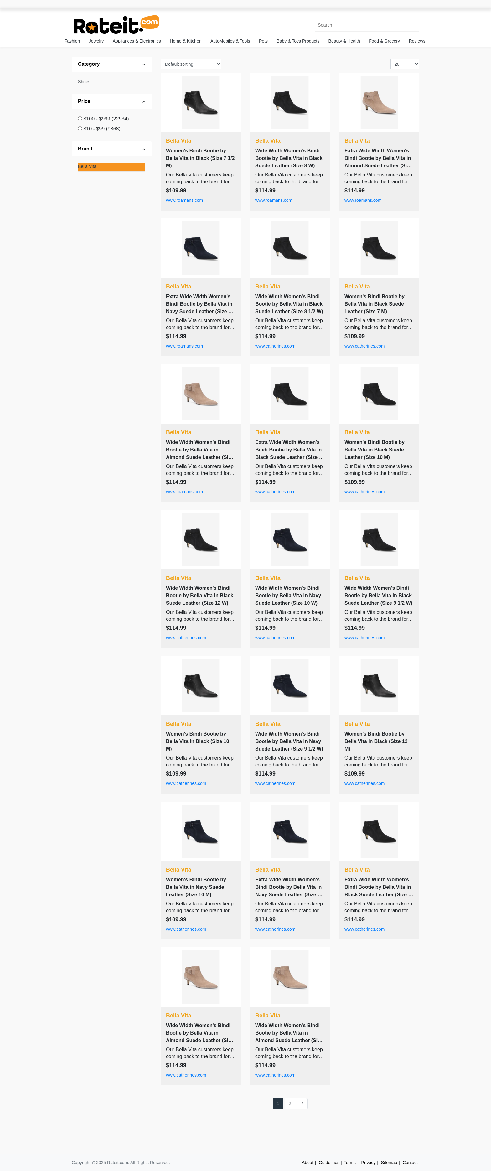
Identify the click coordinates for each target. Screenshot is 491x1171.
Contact (410, 1162)
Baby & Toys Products (298, 40)
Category (89, 64)
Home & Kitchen (185, 40)
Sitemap (389, 1162)
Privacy (368, 1162)
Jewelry (96, 40)
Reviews (417, 40)
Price (84, 101)
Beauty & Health (344, 40)
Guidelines (329, 1162)
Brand (85, 148)
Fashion (72, 40)
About (307, 1162)
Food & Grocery (384, 40)
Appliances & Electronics (137, 40)
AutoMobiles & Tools (230, 40)
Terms (350, 1162)
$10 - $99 (101, 128)
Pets (263, 40)
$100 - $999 (106, 118)
